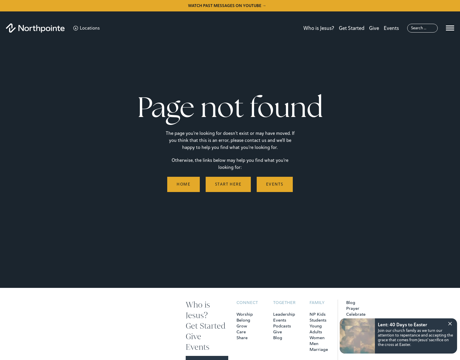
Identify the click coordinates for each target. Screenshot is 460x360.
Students (318, 320)
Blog (277, 337)
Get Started (351, 28)
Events (391, 28)
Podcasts (282, 326)
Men (314, 343)
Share (242, 337)
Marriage (319, 349)
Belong (243, 320)
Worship (244, 314)
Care (241, 331)
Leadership (284, 314)
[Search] (422, 28)
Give (374, 28)
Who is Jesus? (318, 28)
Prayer (352, 308)
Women (317, 337)
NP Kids (318, 314)
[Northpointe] (35, 28)
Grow (241, 326)
